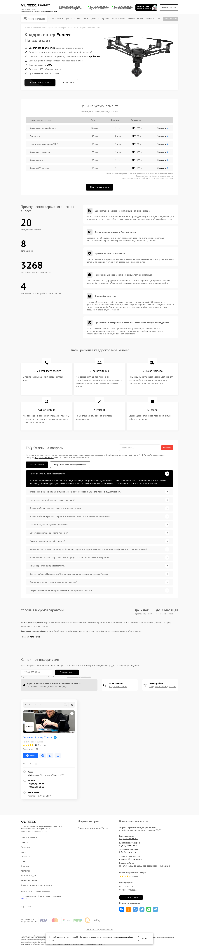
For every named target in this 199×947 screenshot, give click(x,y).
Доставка (95, 19)
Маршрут (30, 755)
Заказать (163, 128)
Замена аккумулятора (40, 152)
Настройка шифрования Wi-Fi (44, 144)
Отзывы (86, 19)
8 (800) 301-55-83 (128, 845)
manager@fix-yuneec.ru (130, 859)
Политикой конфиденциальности (79, 677)
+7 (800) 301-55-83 (99, 6)
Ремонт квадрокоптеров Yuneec (93, 828)
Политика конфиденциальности (99, 930)
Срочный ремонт (55, 19)
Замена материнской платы (43, 128)
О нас (77, 19)
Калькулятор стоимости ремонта (36, 885)
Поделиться (121, 909)
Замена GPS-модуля (39, 168)
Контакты (150, 19)
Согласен (144, 938)
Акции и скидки (118, 19)
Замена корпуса (37, 160)
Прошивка (35, 136)
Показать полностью (30, 636)
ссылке (24, 898)
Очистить (167, 448)
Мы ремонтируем (34, 18)
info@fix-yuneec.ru (128, 852)
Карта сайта (26, 906)
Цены (68, 19)
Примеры (25, 847)
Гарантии (105, 19)
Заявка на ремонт (135, 19)
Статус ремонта (170, 18)
